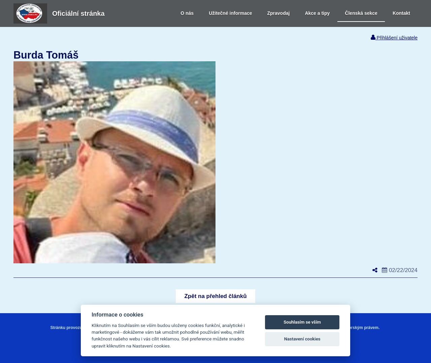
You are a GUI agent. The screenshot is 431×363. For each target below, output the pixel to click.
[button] (215, 296)
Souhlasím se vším (302, 322)
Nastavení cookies (302, 338)
